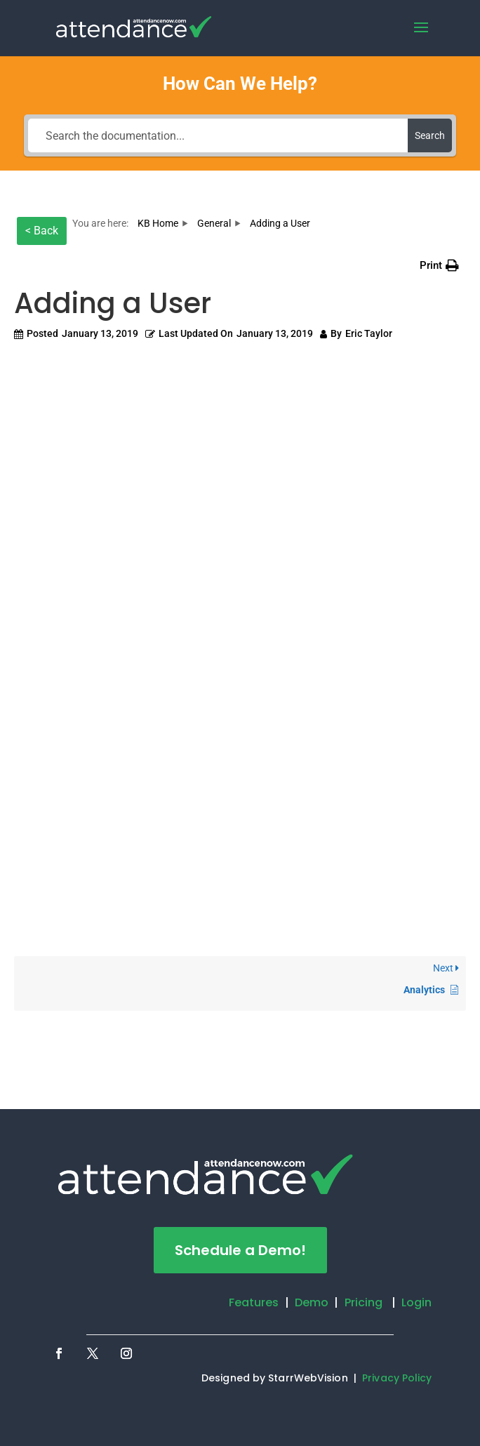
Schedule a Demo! (240, 1250)
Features (254, 1302)
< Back (41, 230)
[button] (439, 265)
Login (416, 1302)
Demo (311, 1302)
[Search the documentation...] (218, 135)
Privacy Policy (397, 1378)
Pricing (364, 1302)
